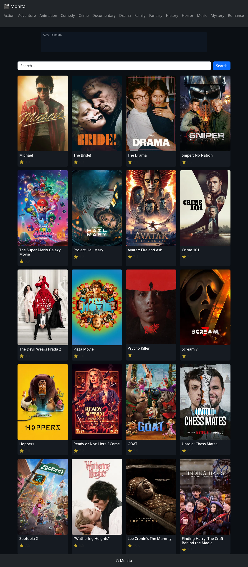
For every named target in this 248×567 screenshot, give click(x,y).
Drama (125, 15)
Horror (187, 15)
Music (202, 15)
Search (222, 65)
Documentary (104, 15)
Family (140, 15)
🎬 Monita (14, 6)
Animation (48, 15)
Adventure (27, 15)
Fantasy (155, 15)
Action (9, 15)
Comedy (68, 15)
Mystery (217, 15)
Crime (83, 15)
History (172, 15)
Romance (236, 15)
